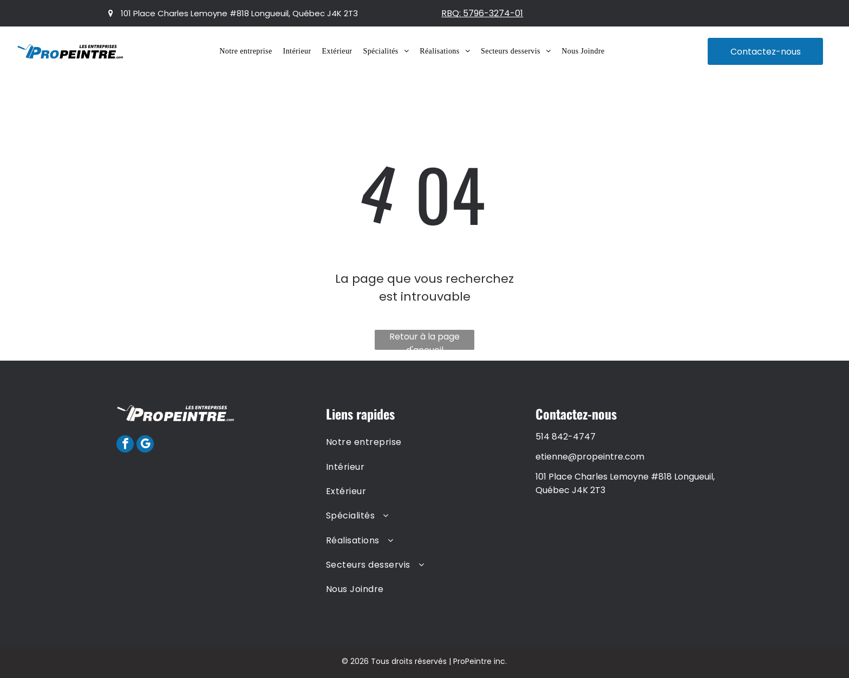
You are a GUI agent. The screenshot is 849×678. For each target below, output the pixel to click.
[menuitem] (245, 51)
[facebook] (125, 445)
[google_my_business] (145, 445)
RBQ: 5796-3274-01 (482, 13)
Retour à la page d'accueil (424, 340)
